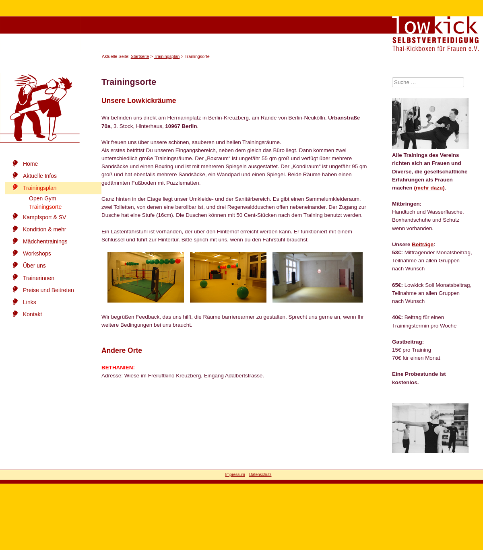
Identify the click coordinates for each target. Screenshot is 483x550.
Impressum (235, 474)
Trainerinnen (38, 278)
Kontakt (32, 314)
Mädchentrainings (45, 241)
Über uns (34, 265)
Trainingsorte (45, 207)
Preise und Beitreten (48, 290)
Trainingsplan (167, 56)
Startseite (140, 56)
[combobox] (428, 82)
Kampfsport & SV (44, 217)
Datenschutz (260, 474)
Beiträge (422, 244)
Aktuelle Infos (40, 176)
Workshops (37, 253)
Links (29, 302)
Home (30, 164)
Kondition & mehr (44, 229)
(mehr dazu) (429, 188)
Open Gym (42, 198)
